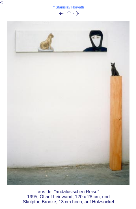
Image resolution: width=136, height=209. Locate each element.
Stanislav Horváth (70, 7)
